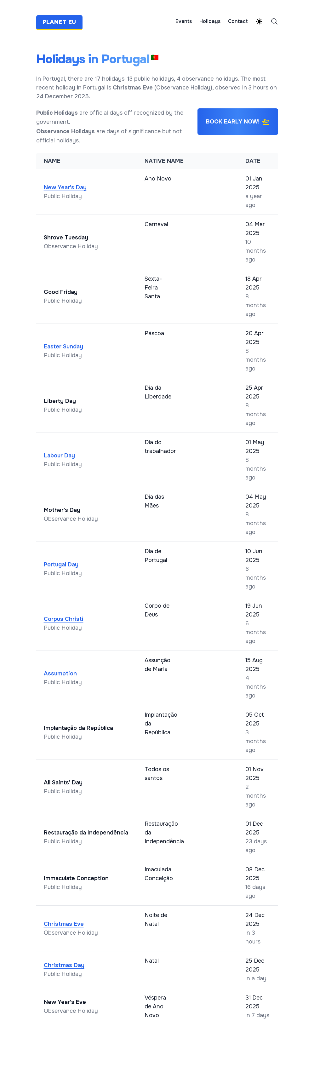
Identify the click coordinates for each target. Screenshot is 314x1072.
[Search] (274, 21)
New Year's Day (65, 187)
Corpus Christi (63, 619)
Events (183, 21)
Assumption (60, 673)
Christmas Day (64, 965)
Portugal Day (61, 564)
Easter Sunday (63, 346)
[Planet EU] (61, 21)
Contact (238, 21)
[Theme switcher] (259, 21)
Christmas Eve (64, 923)
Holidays (209, 21)
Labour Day (59, 455)
